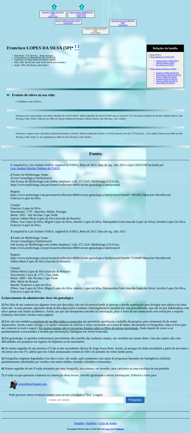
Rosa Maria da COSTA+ (165, 65)
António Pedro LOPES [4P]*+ (167, 61)
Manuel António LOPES (165, 63)
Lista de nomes (108, 423)
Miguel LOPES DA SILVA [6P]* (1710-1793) (68, 22)
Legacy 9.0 (109, 429)
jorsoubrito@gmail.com (28, 384)
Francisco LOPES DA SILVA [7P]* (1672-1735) (53, 14)
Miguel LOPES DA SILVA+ (166, 77)
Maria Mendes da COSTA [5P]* (163, 57)
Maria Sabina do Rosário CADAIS (163, 69)
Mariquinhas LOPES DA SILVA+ (168, 75)
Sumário (79, 423)
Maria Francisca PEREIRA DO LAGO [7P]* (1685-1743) (81, 14)
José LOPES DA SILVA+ (165, 83)
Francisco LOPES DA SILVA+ (167, 73)
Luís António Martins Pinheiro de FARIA (35, 168)
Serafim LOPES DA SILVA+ (167, 79)
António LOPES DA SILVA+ (167, 81)
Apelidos (91, 423)
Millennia (120, 429)
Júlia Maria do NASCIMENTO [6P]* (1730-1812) (123, 23)
